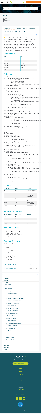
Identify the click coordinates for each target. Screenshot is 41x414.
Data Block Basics (8, 286)
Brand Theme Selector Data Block (12, 309)
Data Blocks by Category (22, 29)
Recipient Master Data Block (11, 305)
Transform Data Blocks (9, 333)
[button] (23, 2)
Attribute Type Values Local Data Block (13, 307)
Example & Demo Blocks (9, 342)
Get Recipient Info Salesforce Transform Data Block (15, 299)
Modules (20, 372)
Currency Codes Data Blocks (11, 319)
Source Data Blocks (9, 331)
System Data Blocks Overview (12, 294)
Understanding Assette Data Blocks (12, 290)
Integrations (6, 346)
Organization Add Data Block (12, 295)
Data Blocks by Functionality (9, 340)
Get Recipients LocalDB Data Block (13, 302)
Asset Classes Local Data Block (12, 314)
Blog (20, 379)
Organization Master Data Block (12, 297)
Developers (9, 29)
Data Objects (6, 344)
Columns (4, 20)
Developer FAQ (6, 348)
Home (5, 29)
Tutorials (6, 350)
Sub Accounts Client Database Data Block (14, 322)
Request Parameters (6, 21)
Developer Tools (7, 281)
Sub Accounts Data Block (11, 329)
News (21, 381)
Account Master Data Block (11, 312)
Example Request (6, 22)
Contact (20, 384)
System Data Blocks (9, 292)
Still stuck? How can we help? (10, 269)
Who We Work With (20, 376)
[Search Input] (21, 9)
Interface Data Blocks (9, 335)
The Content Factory (20, 370)
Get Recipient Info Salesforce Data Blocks (14, 300)
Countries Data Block (10, 317)
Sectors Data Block (10, 327)
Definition (5, 19)
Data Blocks (6, 283)
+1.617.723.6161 (21, 390)
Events (20, 382)
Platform (20, 369)
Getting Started (7, 279)
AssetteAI (20, 373)
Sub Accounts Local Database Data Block (14, 324)
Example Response (6, 23)
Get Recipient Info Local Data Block (13, 304)
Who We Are (20, 375)
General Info (5, 18)
